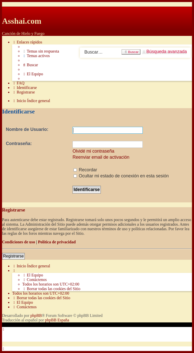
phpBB (36, 315)
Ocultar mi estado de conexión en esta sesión (121, 175)
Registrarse (13, 256)
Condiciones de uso (18, 242)
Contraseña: (19, 143)
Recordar (85, 169)
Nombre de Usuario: (27, 129)
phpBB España (57, 320)
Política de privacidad (57, 242)
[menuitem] (40, 51)
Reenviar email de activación (100, 157)
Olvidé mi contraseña (93, 151)
